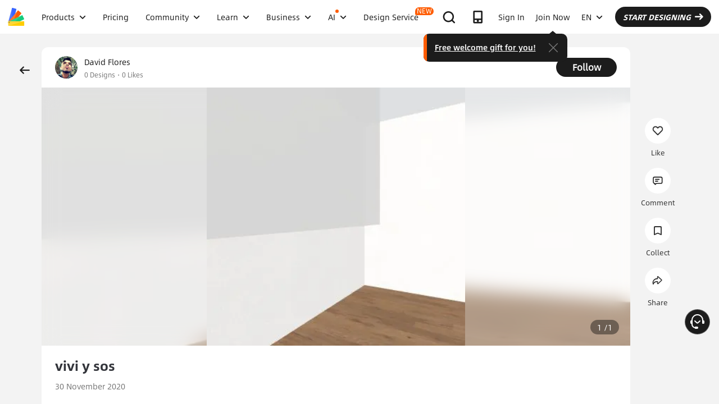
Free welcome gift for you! (485, 47)
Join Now (553, 17)
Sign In (511, 17)
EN (592, 17)
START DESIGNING (663, 17)
